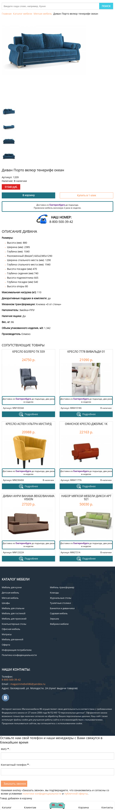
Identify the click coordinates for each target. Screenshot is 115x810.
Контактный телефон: (15, 764)
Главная (7, 13)
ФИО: (5, 749)
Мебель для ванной (12, 639)
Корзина (83, 805)
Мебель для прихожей (14, 618)
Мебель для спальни (13, 608)
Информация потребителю (17, 650)
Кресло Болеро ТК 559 (28, 352)
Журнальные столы (60, 597)
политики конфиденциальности (42, 793)
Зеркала (54, 618)
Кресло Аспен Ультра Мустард (29, 424)
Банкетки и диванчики (62, 608)
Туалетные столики (60, 603)
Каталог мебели (22, 13)
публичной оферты (76, 793)
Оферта (6, 644)
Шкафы (6, 603)
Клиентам (30, 807)
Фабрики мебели (59, 623)
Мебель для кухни (12, 587)
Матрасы (7, 634)
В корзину (29, 195)
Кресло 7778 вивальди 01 (86, 352)
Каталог (6, 807)
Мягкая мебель (43, 13)
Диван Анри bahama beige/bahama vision (28, 497)
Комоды (54, 592)
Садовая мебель (59, 613)
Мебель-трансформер (62, 587)
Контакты (107, 807)
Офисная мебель (11, 629)
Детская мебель (10, 592)
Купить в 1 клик (86, 195)
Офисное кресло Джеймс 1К (86, 424)
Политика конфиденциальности (19, 655)
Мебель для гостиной (13, 613)
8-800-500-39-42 (61, 222)
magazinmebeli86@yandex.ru (27, 684)
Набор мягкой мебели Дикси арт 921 (86, 497)
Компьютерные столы (14, 623)
